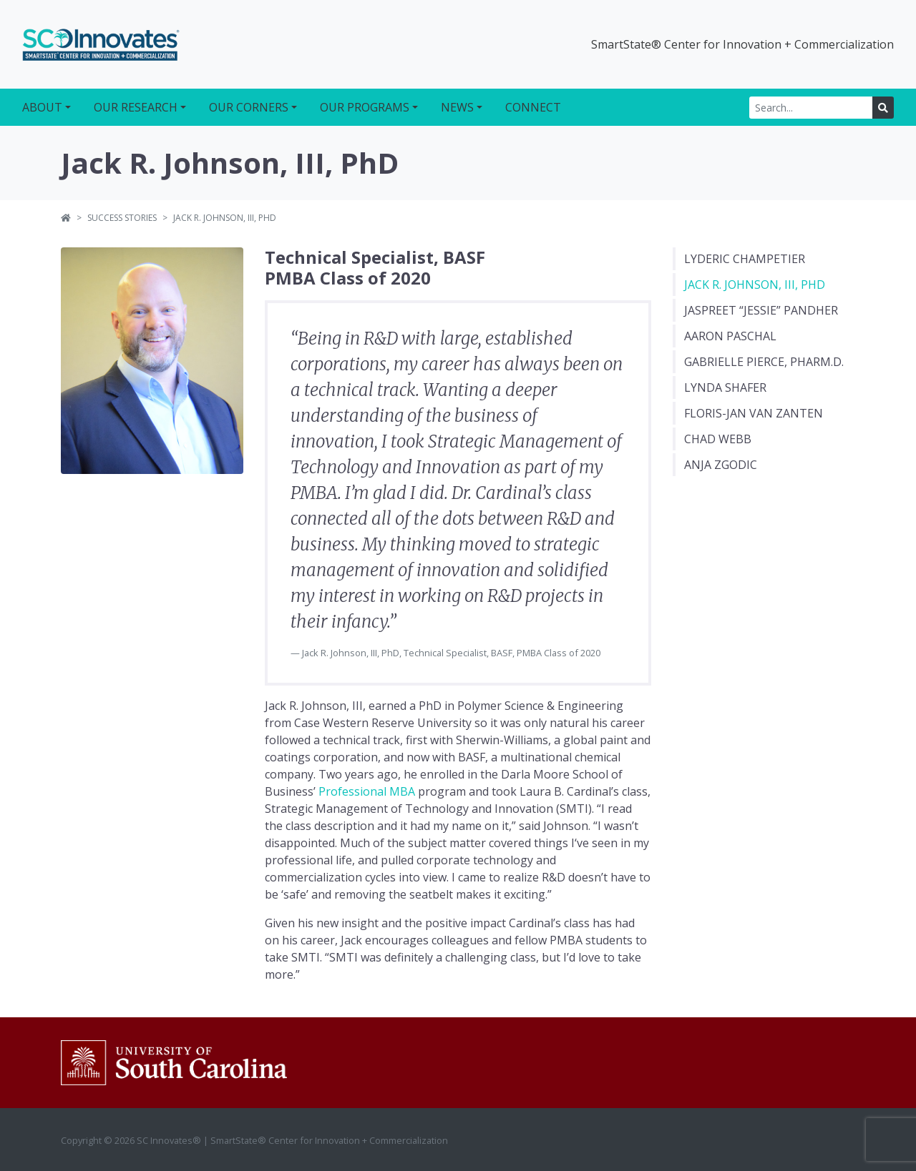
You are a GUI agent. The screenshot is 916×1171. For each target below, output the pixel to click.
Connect (533, 107)
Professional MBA (366, 791)
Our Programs (364, 107)
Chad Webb (717, 439)
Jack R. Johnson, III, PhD (754, 284)
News (457, 107)
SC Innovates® (101, 44)
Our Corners (248, 107)
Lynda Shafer (725, 387)
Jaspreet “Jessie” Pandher (761, 310)
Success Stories (122, 218)
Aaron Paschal (730, 336)
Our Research (135, 107)
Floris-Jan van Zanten (753, 413)
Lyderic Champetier (744, 259)
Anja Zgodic (720, 465)
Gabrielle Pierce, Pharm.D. (764, 362)
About (42, 107)
